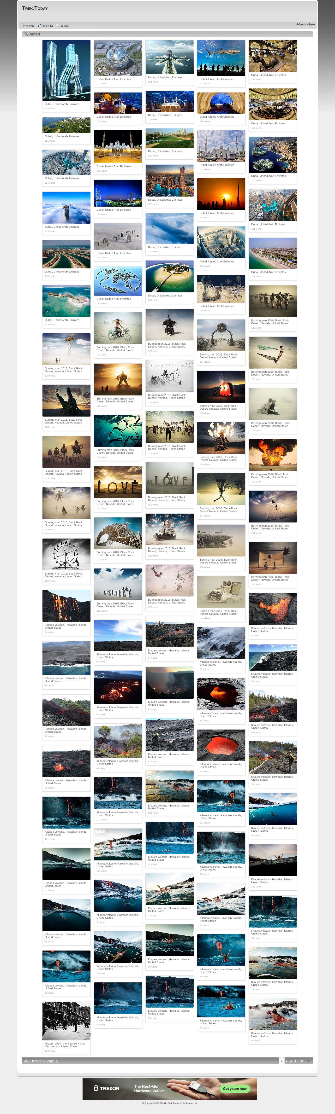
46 (301, 1060)
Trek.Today (173, 1103)
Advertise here (305, 24)
